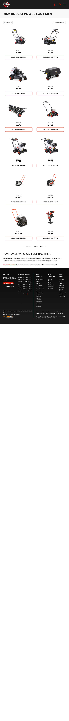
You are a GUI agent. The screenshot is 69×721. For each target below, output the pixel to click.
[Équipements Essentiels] (6, 4)
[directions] (59, 4)
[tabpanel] (24, 284)
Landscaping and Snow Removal (39, 286)
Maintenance (62, 292)
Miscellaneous (39, 292)
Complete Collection (38, 305)
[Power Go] (18, 317)
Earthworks (38, 290)
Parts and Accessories (62, 295)
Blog (60, 281)
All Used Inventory (50, 280)
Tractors (38, 283)
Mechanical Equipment (38, 295)
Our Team (61, 283)
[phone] (55, 4)
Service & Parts (61, 290)
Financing (50, 288)
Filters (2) (8, 23)
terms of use (43, 317)
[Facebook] (27, 294)
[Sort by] (59, 22)
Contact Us (61, 279)
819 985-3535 (8, 286)
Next (43, 247)
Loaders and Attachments (51, 285)
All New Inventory (40, 279)
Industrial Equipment (38, 299)
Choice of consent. (51, 317)
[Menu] (64, 4)
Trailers (37, 281)
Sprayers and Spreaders (39, 302)
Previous (26, 247)
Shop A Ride (13, 314)
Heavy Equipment (40, 288)
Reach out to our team (9, 264)
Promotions (62, 287)
